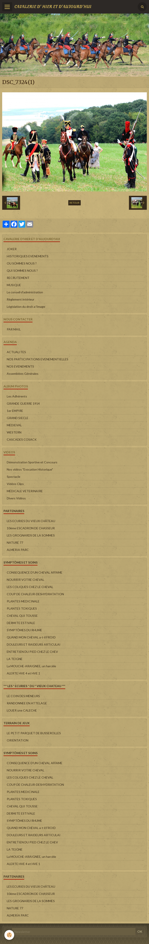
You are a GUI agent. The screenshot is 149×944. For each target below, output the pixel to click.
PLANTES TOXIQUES (22, 608)
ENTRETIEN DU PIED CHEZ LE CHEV (32, 651)
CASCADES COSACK (22, 439)
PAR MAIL (14, 329)
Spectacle (13, 476)
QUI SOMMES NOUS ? (22, 270)
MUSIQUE (14, 285)
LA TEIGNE (14, 659)
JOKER (12, 249)
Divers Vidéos (16, 498)
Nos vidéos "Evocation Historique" (30, 469)
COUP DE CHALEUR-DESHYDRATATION (35, 594)
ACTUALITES (16, 352)
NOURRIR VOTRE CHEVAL (25, 579)
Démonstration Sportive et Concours (32, 462)
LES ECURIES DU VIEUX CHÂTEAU (31, 521)
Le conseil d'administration (25, 292)
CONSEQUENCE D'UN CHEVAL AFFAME (34, 572)
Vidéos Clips (15, 484)
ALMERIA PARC (18, 550)
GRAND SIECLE (17, 418)
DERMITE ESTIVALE (21, 623)
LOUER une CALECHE (22, 710)
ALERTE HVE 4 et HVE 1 (23, 673)
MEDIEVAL (14, 425)
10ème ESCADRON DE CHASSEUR (31, 528)
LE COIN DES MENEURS (23, 696)
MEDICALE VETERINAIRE (25, 491)
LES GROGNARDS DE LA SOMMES (31, 535)
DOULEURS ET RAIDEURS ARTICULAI (33, 644)
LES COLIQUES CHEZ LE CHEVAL (30, 587)
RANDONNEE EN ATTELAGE (27, 703)
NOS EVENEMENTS (20, 366)
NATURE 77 (15, 542)
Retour (74, 202)
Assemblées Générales (22, 373)
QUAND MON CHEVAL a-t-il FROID (31, 637)
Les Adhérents (17, 396)
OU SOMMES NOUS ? (22, 263)
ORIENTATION (17, 740)
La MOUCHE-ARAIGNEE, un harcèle (31, 666)
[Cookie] (9, 935)
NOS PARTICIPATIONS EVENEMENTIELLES (37, 359)
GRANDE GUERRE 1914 (23, 403)
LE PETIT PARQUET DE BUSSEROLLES (34, 733)
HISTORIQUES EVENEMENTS (27, 256)
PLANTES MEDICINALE (23, 601)
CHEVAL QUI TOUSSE (22, 615)
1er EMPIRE (15, 411)
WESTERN (14, 432)
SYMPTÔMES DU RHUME (24, 630)
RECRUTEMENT (18, 278)
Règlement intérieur (20, 299)
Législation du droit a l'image (26, 306)
